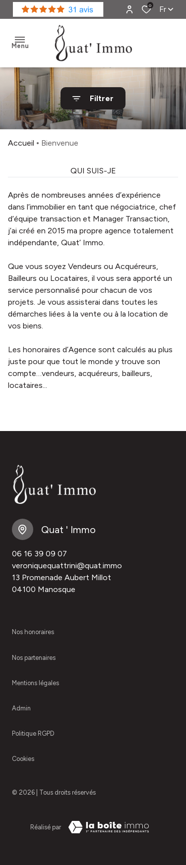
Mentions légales (35, 683)
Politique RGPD (33, 733)
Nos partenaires (34, 657)
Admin (21, 708)
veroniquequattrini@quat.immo (67, 565)
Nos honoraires (33, 632)
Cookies (23, 758)
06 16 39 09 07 (39, 553)
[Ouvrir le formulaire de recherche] (93, 98)
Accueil (21, 143)
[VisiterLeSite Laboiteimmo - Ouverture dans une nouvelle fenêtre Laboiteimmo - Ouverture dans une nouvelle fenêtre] (108, 827)
